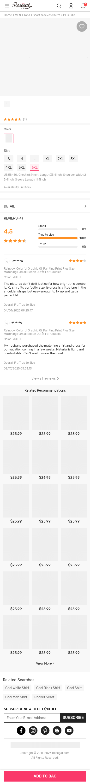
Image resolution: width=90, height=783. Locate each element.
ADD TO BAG (45, 776)
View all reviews (45, 378)
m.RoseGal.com (25, 5)
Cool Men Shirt (16, 697)
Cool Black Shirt (48, 688)
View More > (45, 663)
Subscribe (73, 717)
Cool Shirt (74, 688)
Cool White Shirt (17, 688)
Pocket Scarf (44, 697)
